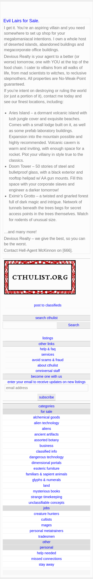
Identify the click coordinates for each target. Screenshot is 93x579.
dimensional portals (46, 463)
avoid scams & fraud (47, 360)
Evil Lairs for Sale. (21, 21)
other (47, 542)
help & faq (48, 349)
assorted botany (46, 440)
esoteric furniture (46, 468)
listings (47, 338)
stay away (46, 564)
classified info (46, 451)
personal (46, 547)
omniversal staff (48, 371)
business (46, 446)
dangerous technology (47, 457)
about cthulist (47, 365)
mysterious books (46, 491)
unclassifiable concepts (46, 503)
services (47, 354)
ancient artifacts (46, 434)
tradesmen (46, 536)
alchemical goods (46, 417)
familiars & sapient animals (46, 474)
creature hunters (46, 514)
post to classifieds (48, 305)
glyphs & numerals (46, 480)
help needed (46, 553)
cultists (46, 519)
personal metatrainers (46, 531)
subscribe (46, 397)
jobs (46, 508)
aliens (46, 429)
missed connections (46, 559)
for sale (46, 412)
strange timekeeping (46, 497)
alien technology (46, 423)
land (46, 485)
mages (46, 525)
